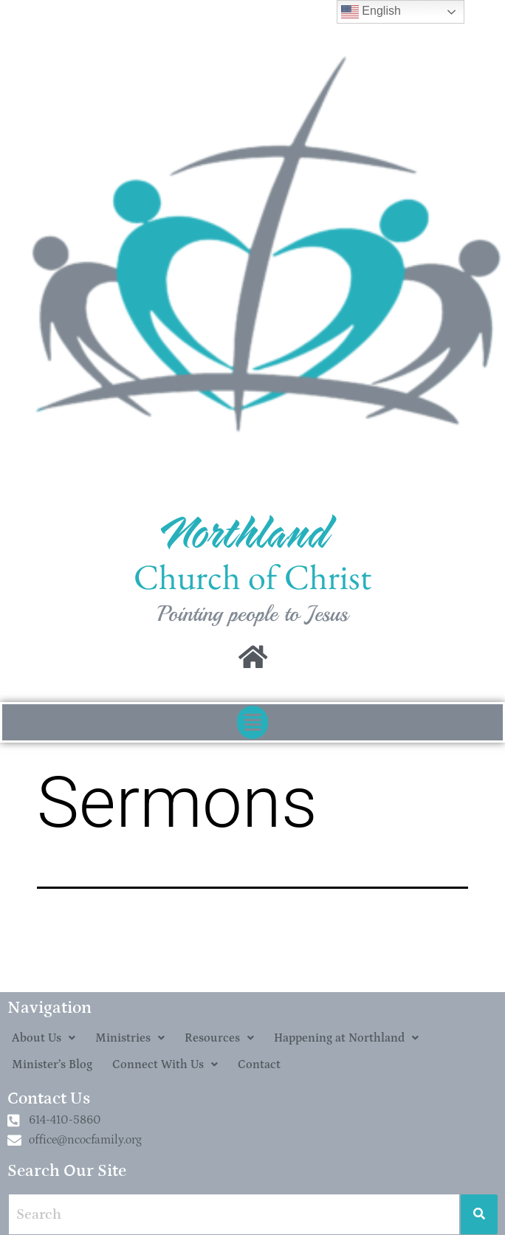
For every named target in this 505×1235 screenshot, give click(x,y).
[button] (252, 722)
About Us (43, 1038)
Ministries (130, 1038)
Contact (259, 1064)
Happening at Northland (346, 1038)
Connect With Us (165, 1064)
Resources (219, 1038)
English (371, 12)
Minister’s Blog (52, 1064)
